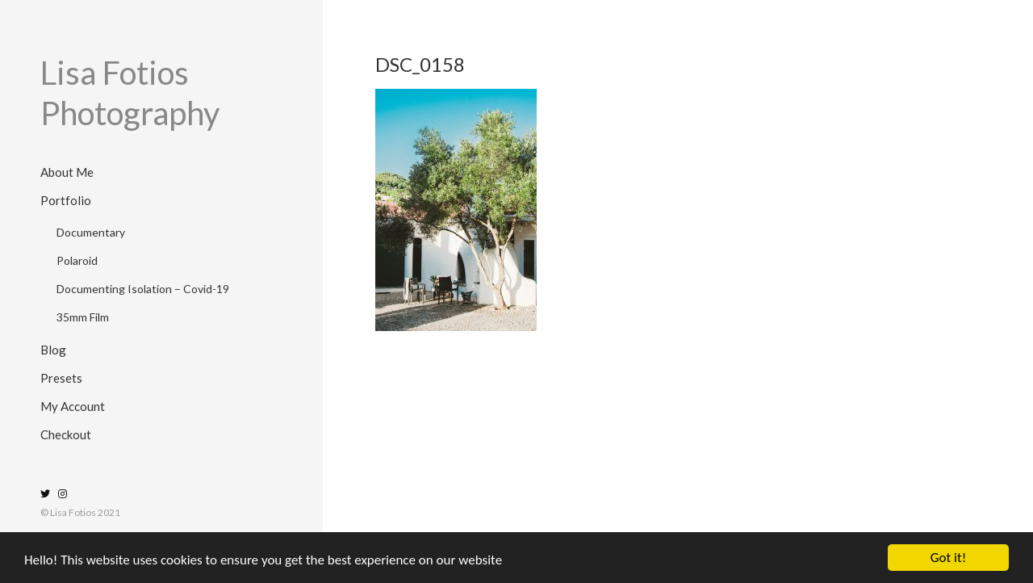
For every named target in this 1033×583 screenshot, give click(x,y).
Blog (53, 349)
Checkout (65, 434)
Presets (61, 378)
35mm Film (82, 317)
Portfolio (65, 200)
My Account (72, 406)
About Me (67, 172)
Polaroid (77, 260)
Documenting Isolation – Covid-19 (142, 289)
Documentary (90, 232)
